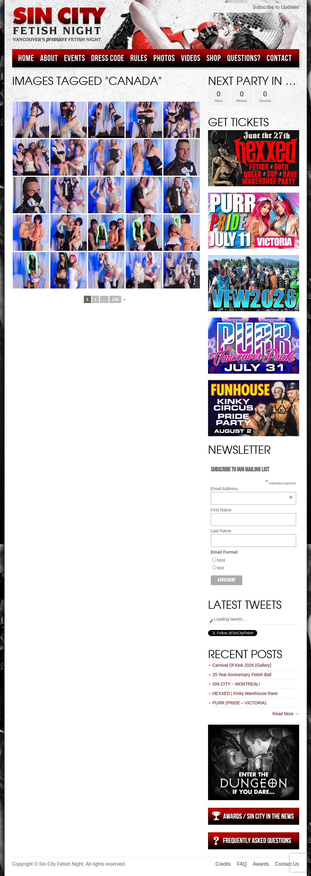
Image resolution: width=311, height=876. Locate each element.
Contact (279, 58)
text (220, 567)
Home (26, 58)
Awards (261, 864)
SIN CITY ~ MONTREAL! (236, 684)
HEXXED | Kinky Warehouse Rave (245, 693)
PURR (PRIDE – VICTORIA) (239, 702)
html (221, 560)
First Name (221, 509)
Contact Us (287, 864)
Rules (138, 58)
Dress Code (107, 58)
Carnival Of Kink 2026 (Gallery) (242, 665)
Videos (190, 58)
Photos (164, 58)
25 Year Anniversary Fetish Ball (242, 674)
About (49, 58)
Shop (214, 58)
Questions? (244, 58)
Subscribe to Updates (276, 7)
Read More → (285, 713)
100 (115, 299)
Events (74, 58)
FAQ (242, 864)
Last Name (221, 530)
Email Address (251, 488)
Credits (223, 864)
